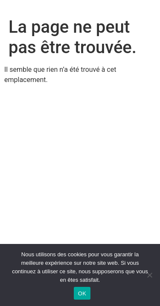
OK (82, 293)
